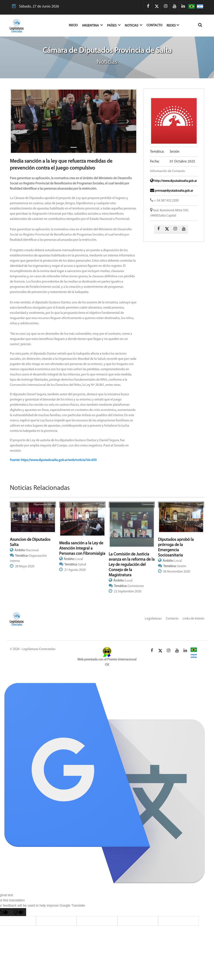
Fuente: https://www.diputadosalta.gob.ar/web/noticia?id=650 (53, 460)
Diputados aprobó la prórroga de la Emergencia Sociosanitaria (176, 548)
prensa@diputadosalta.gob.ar (171, 191)
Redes (173, 25)
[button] (19, 121)
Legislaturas (153, 618)
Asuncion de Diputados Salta (30, 542)
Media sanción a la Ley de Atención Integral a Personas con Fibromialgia (82, 548)
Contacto (154, 25)
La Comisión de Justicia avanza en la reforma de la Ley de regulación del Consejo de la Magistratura (132, 564)
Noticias (133, 25)
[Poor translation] (18, 912)
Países (114, 25)
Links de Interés (193, 618)
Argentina (92, 25)
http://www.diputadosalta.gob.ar (173, 181)
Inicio (75, 25)
